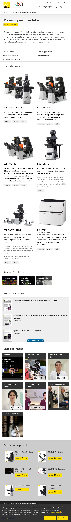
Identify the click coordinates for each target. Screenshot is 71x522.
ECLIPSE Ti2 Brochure (23, 486)
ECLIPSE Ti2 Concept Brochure (23, 470)
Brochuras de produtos (10, 59)
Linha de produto (8, 52)
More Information (44, 55)
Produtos (14, 12)
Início (5, 12)
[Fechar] (68, 508)
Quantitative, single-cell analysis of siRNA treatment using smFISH (35, 300)
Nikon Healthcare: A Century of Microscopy (18, 5)
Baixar (21, 458)
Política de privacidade (54, 513)
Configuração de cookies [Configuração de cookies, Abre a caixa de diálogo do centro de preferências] (8, 519)
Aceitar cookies (49, 519)
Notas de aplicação (9, 55)
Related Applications (45, 52)
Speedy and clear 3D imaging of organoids (27, 331)
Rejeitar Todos (62, 519)
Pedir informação (10, 24)
